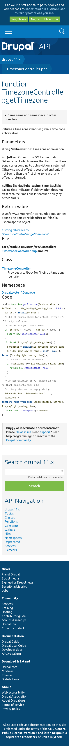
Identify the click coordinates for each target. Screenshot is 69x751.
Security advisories (14, 591)
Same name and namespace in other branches (30, 117)
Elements (11, 555)
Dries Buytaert (52, 741)
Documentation (13, 641)
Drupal (57, 737)
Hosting (7, 617)
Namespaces (13, 542)
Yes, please (18, 19)
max (54, 353)
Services (10, 551)
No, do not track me (44, 19)
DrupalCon (9, 629)
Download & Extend (16, 666)
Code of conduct (13, 633)
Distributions (10, 684)
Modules (7, 676)
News (6, 573)
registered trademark (21, 741)
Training (7, 613)
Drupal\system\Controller (19, 292)
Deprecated (12, 546)
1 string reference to (25, 232)
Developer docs (12, 654)
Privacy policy (11, 713)
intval (22, 313)
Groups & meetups (14, 625)
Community (10, 603)
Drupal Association (14, 701)
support (45, 437)
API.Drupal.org (11, 658)
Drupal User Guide (14, 650)
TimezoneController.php (26, 69)
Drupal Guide (10, 646)
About (6, 692)
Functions (11, 526)
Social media (10, 583)
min (45, 353)
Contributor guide (14, 621)
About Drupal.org (13, 705)
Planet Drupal (11, 579)
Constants (12, 530)
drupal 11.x (11, 59)
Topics (9, 518)
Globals (10, 534)
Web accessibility (13, 697)
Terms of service (13, 709)
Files (8, 538)
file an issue (23, 437)
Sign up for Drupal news (17, 587)
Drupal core (9, 672)
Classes (10, 522)
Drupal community (18, 445)
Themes (7, 680)
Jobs (5, 595)
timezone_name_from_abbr (17, 406)
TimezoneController (16, 268)
